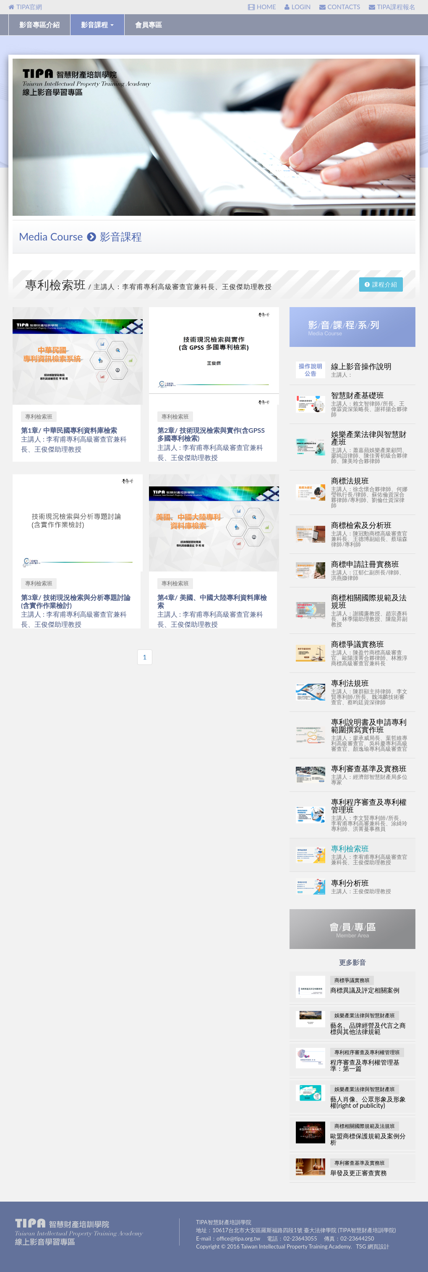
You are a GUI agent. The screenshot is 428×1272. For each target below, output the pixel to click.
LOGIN (297, 6)
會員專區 (148, 24)
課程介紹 (381, 284)
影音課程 (97, 24)
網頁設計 (378, 1246)
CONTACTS (339, 6)
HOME (262, 6)
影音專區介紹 (39, 24)
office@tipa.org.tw (238, 1238)
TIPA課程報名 (392, 6)
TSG (361, 1246)
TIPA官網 (25, 6)
